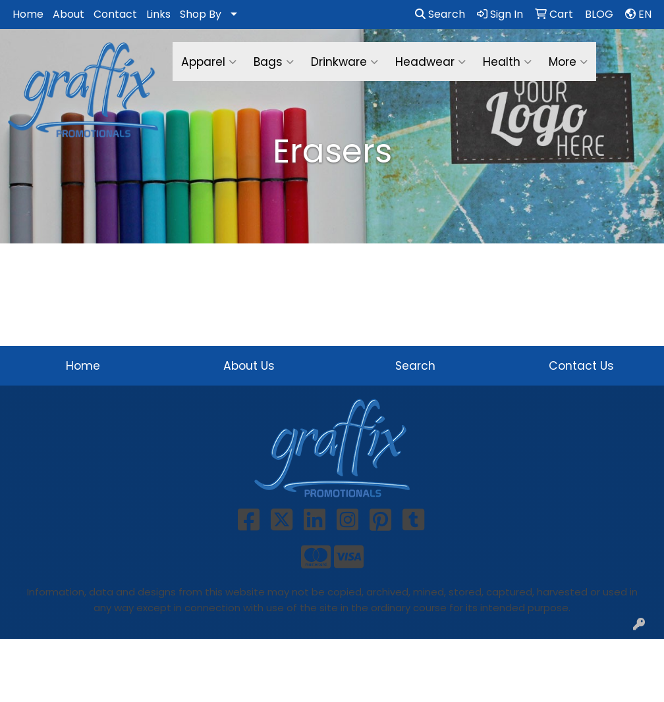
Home (28, 14)
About (68, 14)
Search (440, 14)
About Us (249, 366)
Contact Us (581, 366)
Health (507, 62)
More (568, 62)
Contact (115, 14)
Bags (274, 62)
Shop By (200, 14)
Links (158, 14)
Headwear (430, 62)
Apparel (208, 62)
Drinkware (344, 62)
